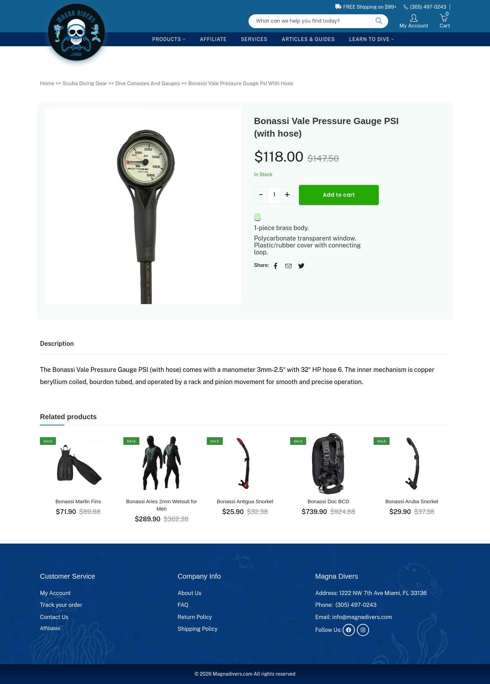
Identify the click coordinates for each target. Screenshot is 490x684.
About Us (190, 593)
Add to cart (339, 194)
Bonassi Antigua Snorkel (245, 501)
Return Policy (195, 617)
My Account (55, 593)
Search (378, 21)
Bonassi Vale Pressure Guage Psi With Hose (240, 83)
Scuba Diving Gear (85, 83)
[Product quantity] (274, 195)
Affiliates (50, 628)
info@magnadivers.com (362, 617)
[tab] (57, 344)
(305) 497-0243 (356, 605)
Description (57, 343)
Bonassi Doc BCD (328, 501)
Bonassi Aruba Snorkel (411, 501)
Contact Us (54, 617)
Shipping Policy (198, 629)
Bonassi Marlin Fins (78, 501)
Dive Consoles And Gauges (147, 83)
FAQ (183, 605)
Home (47, 83)
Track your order (61, 605)
